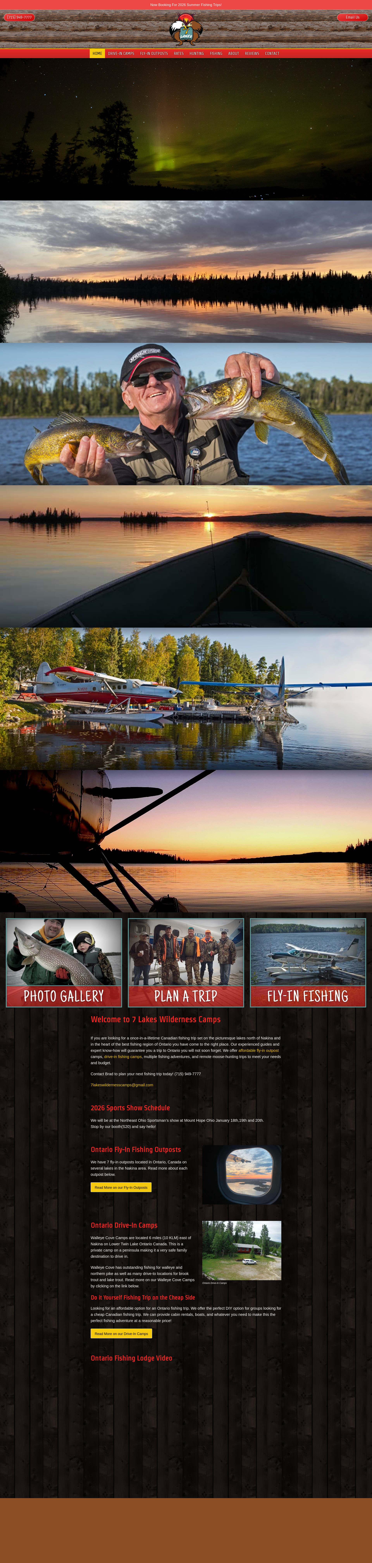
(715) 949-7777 (19, 17)
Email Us (353, 17)
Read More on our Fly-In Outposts (121, 1188)
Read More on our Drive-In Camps (121, 1334)
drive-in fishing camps (123, 1057)
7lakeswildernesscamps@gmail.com (122, 1085)
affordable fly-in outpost (259, 1050)
